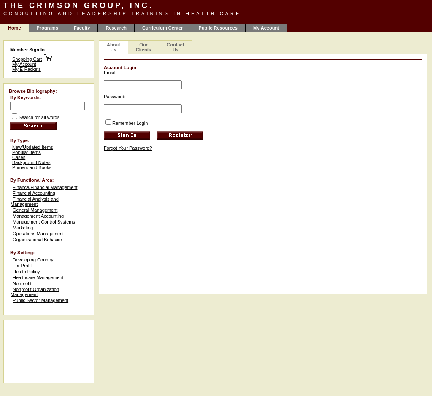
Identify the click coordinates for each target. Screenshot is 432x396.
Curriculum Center (162, 27)
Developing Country (33, 259)
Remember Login (130, 123)
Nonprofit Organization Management (35, 292)
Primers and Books (31, 167)
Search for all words (39, 117)
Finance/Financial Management (45, 187)
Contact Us (175, 47)
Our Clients (143, 47)
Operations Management (38, 233)
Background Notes (31, 162)
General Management (35, 210)
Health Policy (26, 271)
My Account (266, 27)
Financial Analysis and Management (35, 202)
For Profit (22, 265)
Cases (18, 157)
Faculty (82, 27)
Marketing (23, 227)
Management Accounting (38, 215)
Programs (47, 27)
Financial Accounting (34, 193)
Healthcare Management (38, 277)
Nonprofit (22, 283)
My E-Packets (26, 69)
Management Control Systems (44, 221)
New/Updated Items (32, 147)
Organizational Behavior (37, 239)
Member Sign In (27, 49)
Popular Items (26, 152)
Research (116, 27)
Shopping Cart (27, 59)
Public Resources (218, 27)
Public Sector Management (40, 300)
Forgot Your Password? (128, 148)
